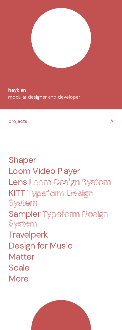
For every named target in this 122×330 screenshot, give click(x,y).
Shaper (22, 160)
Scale (18, 268)
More (18, 279)
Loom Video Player (44, 171)
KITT (50, 197)
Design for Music (40, 245)
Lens (59, 182)
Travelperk (28, 234)
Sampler (58, 218)
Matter (21, 256)
